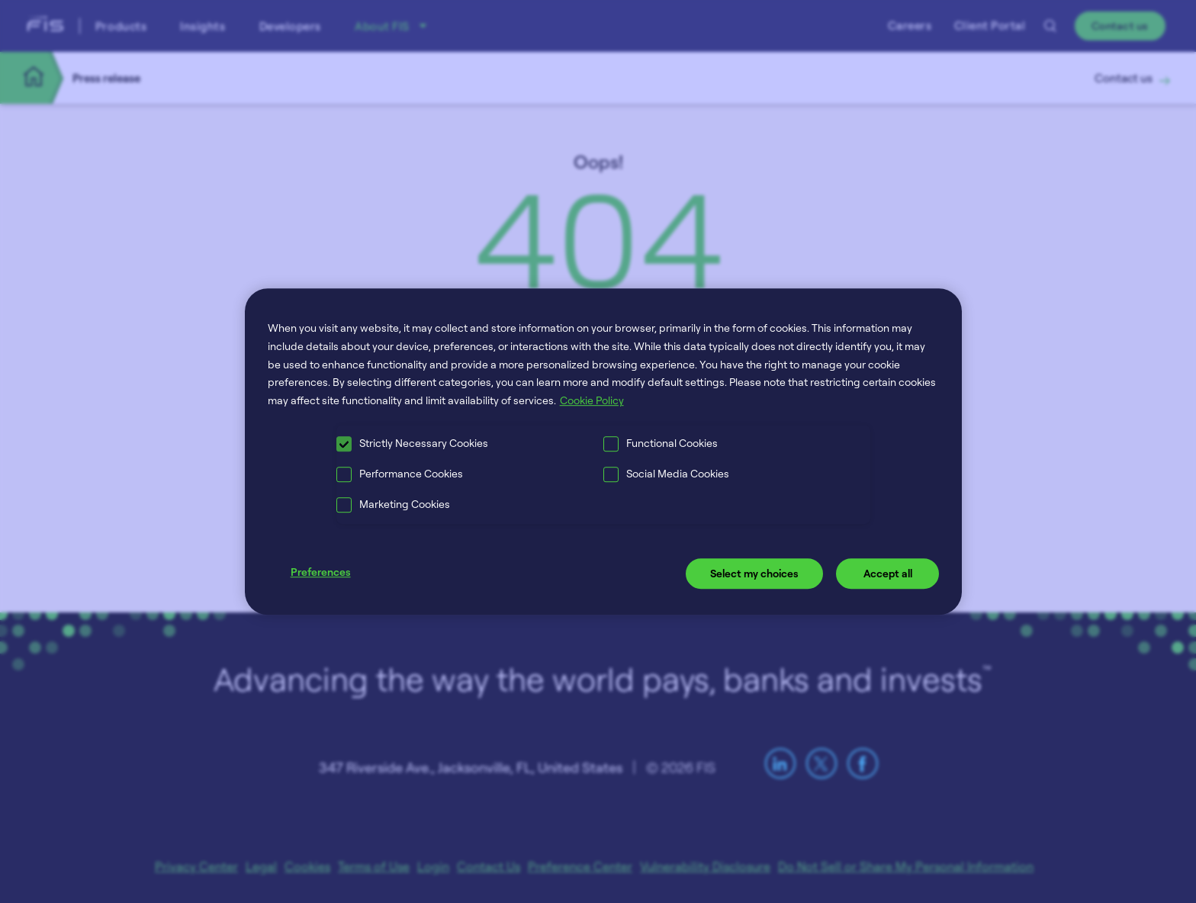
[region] (604, 451)
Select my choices (754, 573)
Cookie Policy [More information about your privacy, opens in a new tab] (592, 400)
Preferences (321, 571)
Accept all (887, 573)
